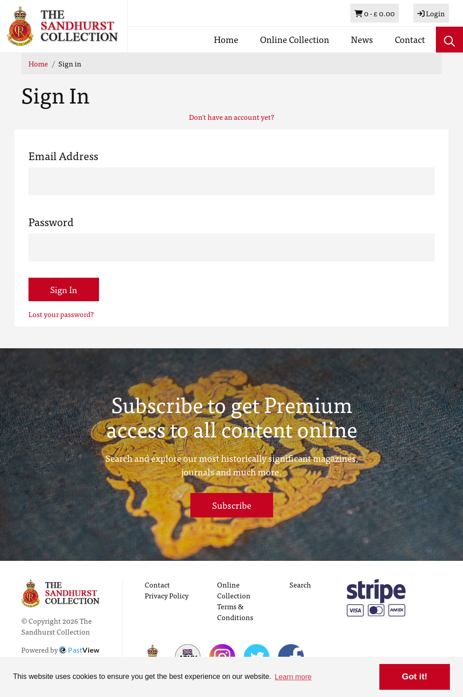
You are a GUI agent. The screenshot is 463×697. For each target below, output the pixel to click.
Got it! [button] (414, 676)
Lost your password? (61, 314)
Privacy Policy (167, 595)
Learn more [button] (293, 677)
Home (226, 39)
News (362, 39)
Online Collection (294, 39)
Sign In (63, 289)
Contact (410, 39)
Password (51, 221)
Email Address (63, 155)
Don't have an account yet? (231, 117)
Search (300, 584)
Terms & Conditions (235, 611)
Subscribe (231, 505)
